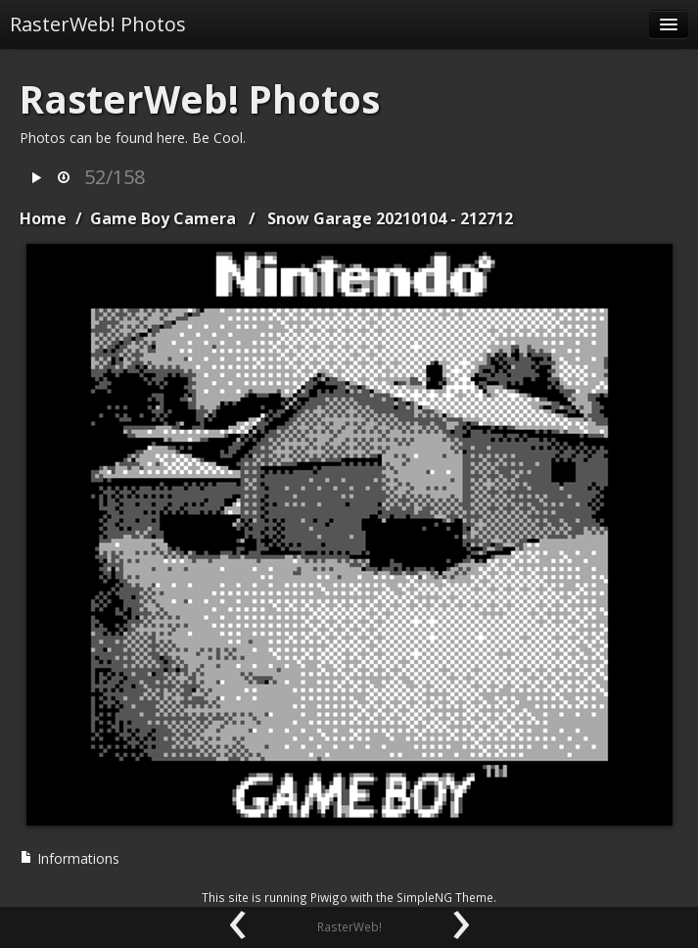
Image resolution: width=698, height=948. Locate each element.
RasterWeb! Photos (98, 24)
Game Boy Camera (163, 218)
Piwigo (329, 897)
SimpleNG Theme (444, 897)
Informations (69, 858)
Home (43, 218)
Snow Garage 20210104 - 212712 (390, 218)
